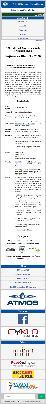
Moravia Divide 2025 (23, 274)
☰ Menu (39, 14)
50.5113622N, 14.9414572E (25, 124)
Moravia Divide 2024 (23, 283)
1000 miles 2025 (23, 270)
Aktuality (23, 26)
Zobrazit (18, 147)
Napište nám (23, 39)
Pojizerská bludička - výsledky (23, 10)
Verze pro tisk (38, 40)
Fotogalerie (23, 30)
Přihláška (18, 162)
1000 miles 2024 (23, 278)
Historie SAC (23, 22)
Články (23, 34)
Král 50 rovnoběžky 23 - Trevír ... (23, 287)
